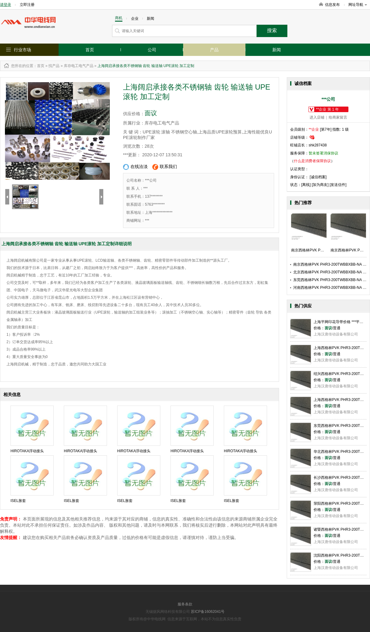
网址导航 (357, 4)
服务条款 (185, 604)
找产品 (54, 66)
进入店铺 (317, 117)
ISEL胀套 (18, 501)
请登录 (5, 4)
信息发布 (332, 4)
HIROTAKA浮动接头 (27, 451)
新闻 (276, 49)
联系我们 (164, 167)
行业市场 (22, 49)
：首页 (38, 66)
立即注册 (27, 4)
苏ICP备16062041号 (207, 611)
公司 (152, 49)
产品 (214, 49)
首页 (89, 49)
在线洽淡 (135, 167)
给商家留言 (338, 117)
